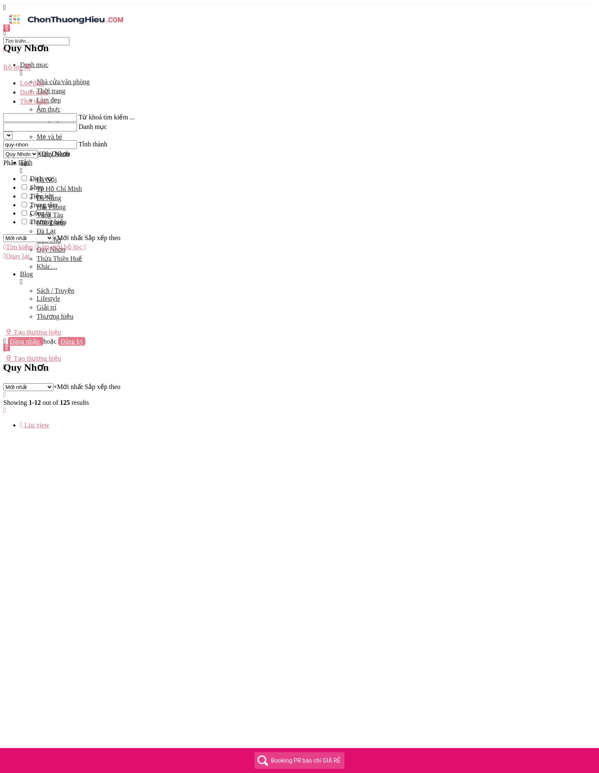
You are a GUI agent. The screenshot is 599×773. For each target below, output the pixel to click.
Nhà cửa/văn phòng (63, 81)
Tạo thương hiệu (33, 332)
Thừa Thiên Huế (59, 258)
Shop (37, 187)
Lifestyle (48, 298)
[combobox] (54, 153)
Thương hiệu (55, 316)
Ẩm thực (48, 109)
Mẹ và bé (49, 136)
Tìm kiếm (18, 246)
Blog (26, 273)
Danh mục (34, 64)
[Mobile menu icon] (299, 8)
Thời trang (51, 90)
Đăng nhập (26, 341)
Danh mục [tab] (34, 92)
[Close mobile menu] (4, 49)
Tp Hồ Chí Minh (59, 188)
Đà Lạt (46, 231)
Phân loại (16, 162)
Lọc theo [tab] (32, 83)
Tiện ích (41, 196)
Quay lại (16, 256)
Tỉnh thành (93, 144)
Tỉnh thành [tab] (34, 101)
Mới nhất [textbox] (68, 237)
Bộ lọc (17, 67)
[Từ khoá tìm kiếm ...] (40, 117)
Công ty (40, 213)
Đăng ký (71, 341)
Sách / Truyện (55, 290)
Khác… (47, 266)
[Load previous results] (4, 395)
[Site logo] (65, 25)
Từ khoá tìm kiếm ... (107, 117)
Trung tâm (44, 204)
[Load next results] (4, 410)
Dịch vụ (41, 178)
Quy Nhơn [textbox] (54, 153)
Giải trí (47, 307)
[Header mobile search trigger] (4, 366)
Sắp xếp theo (102, 237)
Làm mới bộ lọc (59, 246)
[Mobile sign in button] (4, 349)
